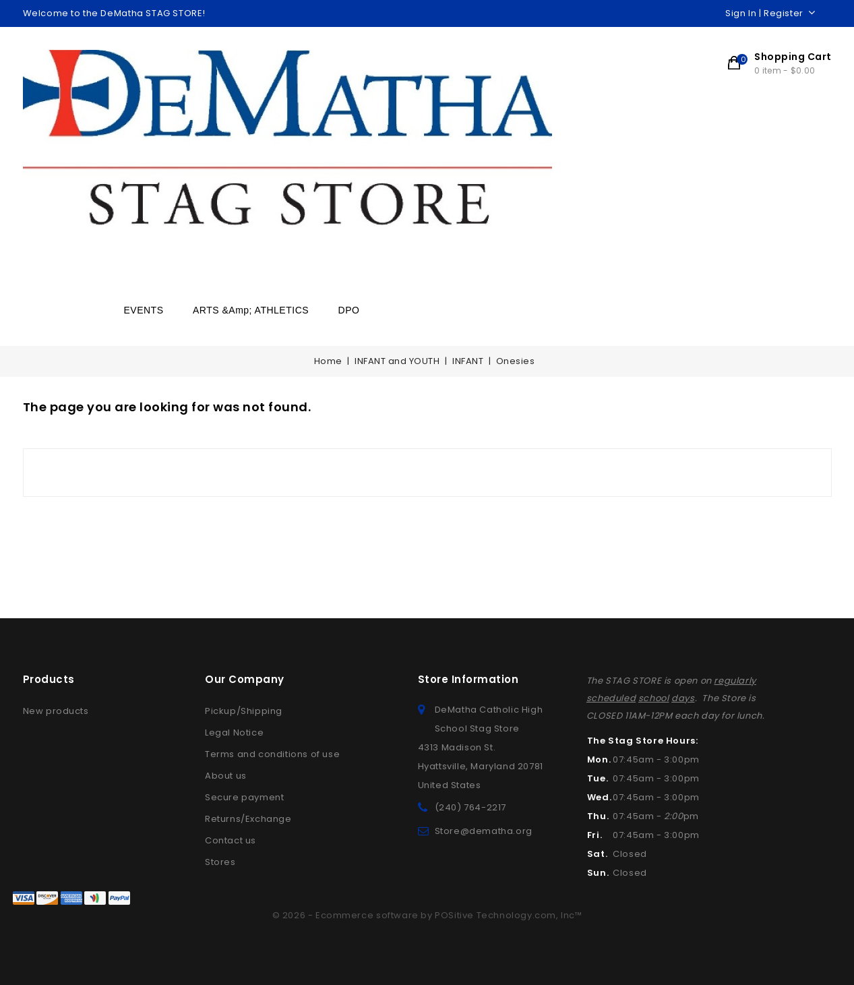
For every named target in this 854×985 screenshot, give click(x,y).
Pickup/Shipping (243, 711)
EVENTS (144, 310)
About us (226, 775)
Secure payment (244, 797)
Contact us (230, 840)
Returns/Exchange (248, 818)
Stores (220, 862)
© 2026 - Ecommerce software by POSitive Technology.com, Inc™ (427, 915)
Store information (468, 679)
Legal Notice (234, 732)
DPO (349, 310)
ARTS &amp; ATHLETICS (251, 310)
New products (56, 711)
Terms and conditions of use (272, 754)
